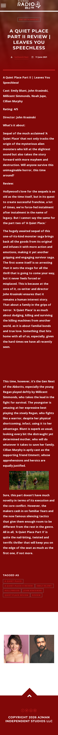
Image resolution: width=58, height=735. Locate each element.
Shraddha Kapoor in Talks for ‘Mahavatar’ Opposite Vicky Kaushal (27, 671)
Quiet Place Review (16, 595)
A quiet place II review (19, 586)
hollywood (12, 590)
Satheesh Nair (21, 57)
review (36, 595)
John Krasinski (32, 590)
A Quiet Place (13, 581)
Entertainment (29, 19)
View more (29, 649)
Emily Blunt (44, 586)
